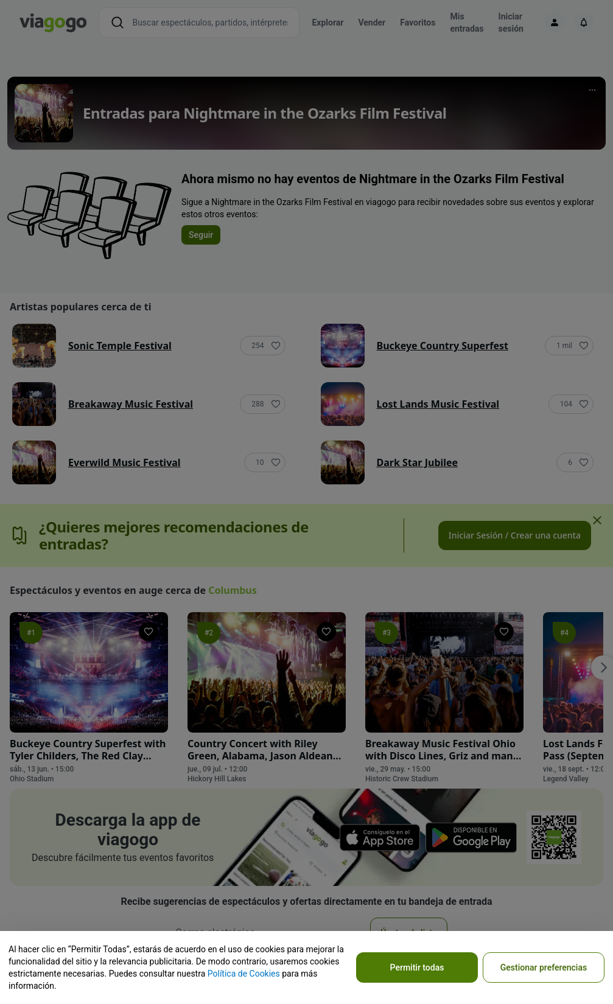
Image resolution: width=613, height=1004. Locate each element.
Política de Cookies (244, 973)
